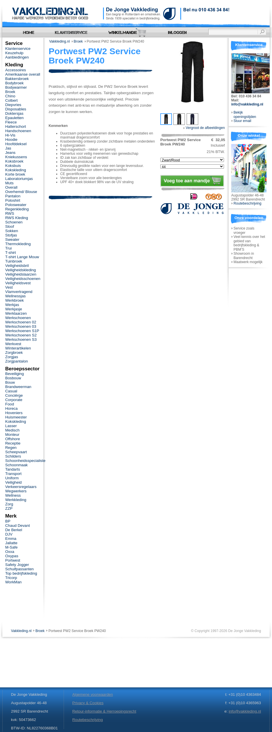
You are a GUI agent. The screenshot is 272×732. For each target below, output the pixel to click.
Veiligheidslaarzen (20, 274)
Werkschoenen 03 (20, 326)
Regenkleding (17, 209)
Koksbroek (14, 161)
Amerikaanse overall (22, 74)
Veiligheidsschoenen (22, 278)
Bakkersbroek (17, 79)
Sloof (9, 226)
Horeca (11, 408)
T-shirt (10, 252)
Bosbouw (13, 378)
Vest (9, 287)
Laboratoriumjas (19, 178)
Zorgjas (11, 357)
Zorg (9, 504)
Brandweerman (18, 387)
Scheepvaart (16, 452)
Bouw (10, 382)
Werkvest (13, 344)
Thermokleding (18, 244)
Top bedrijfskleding (21, 573)
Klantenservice (17, 48)
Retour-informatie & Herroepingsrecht (104, 711)
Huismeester (16, 417)
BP (7, 521)
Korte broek (15, 174)
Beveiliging (14, 374)
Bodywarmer (16, 87)
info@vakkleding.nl (247, 104)
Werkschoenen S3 (21, 339)
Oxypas (11, 556)
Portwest (12, 560)
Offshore (12, 439)
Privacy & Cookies (88, 703)
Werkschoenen (18, 318)
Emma (10, 538)
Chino (10, 96)
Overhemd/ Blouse (21, 192)
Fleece (11, 122)
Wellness (13, 495)
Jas (8, 148)
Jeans (10, 152)
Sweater (12, 239)
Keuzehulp (14, 53)
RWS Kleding (16, 218)
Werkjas (12, 305)
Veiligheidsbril (17, 265)
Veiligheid (13, 482)
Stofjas (11, 235)
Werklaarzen (16, 313)
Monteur (12, 434)
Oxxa (9, 551)
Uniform (12, 478)
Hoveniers (14, 413)
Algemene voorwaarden (92, 694)
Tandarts (12, 469)
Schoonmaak (16, 465)
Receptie (13, 443)
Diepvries (13, 105)
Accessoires (15, 70)
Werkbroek (14, 300)
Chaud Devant (17, 525)
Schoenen (14, 222)
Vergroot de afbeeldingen (204, 128)
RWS (9, 213)
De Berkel (13, 530)
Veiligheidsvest (18, 283)
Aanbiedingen (17, 57)
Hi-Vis (10, 135)
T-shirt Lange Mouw (22, 257)
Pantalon (13, 196)
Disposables (15, 109)
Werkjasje (13, 309)
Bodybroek (14, 83)
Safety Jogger (17, 564)
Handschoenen (18, 131)
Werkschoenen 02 (20, 322)
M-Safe (11, 547)
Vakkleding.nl (59, 41)
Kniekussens (16, 157)
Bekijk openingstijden (245, 114)
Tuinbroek (13, 261)
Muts (9, 183)
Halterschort (15, 126)
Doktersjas (14, 113)
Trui (8, 248)
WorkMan (13, 582)
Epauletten (14, 118)
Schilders (13, 456)
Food (9, 404)
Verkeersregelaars (20, 487)
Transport (13, 473)
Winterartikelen (18, 348)
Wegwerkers (16, 491)
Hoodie (11, 139)
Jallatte (11, 543)
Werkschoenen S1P (22, 331)
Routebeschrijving (247, 203)
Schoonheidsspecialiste (25, 460)
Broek (78, 41)
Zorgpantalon (16, 361)
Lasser (11, 426)
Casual (11, 391)
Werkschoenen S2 (21, 335)
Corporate (13, 400)
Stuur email (242, 121)
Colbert (11, 100)
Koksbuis (13, 165)
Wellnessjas (15, 296)
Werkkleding (15, 500)
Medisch (12, 430)
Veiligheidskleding (20, 270)
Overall (11, 187)
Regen (10, 447)
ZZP (8, 508)
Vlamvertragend (18, 291)
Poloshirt (12, 200)
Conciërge (14, 395)
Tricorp (11, 578)
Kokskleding (15, 170)
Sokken (11, 231)
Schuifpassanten (19, 569)
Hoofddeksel (16, 144)
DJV (8, 534)
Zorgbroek (14, 352)
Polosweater (15, 205)
